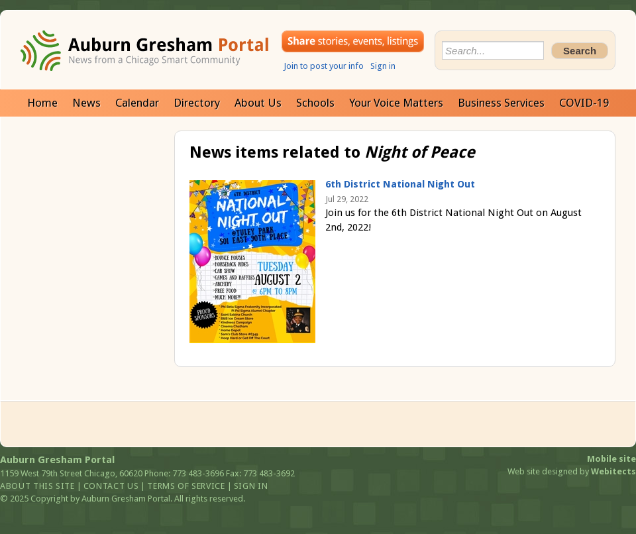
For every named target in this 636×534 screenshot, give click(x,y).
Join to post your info (324, 66)
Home (42, 102)
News (86, 102)
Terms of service (186, 486)
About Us (258, 102)
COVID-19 (584, 102)
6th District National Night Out (400, 184)
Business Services (501, 102)
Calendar (137, 102)
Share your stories (353, 41)
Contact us (111, 486)
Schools (315, 102)
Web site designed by (571, 471)
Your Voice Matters (396, 102)
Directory (197, 102)
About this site (37, 486)
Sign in (383, 66)
